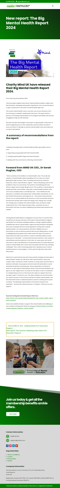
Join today (13, 414)
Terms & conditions (13, 455)
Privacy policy (11, 459)
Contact (10, 457)
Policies (9, 461)
